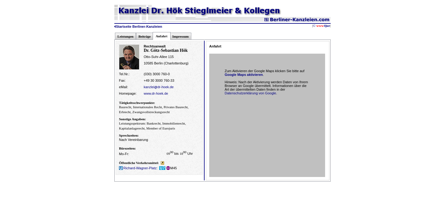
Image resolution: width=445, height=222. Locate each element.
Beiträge (144, 36)
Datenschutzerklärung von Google (250, 93)
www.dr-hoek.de (156, 93)
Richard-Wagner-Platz (138, 168)
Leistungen (125, 36)
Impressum (180, 36)
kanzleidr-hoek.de (159, 87)
